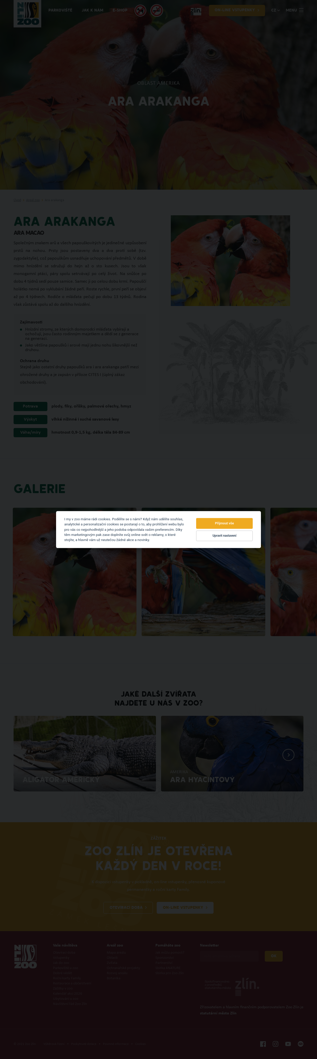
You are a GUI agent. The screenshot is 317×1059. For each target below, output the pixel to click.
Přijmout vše (224, 523)
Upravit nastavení (224, 536)
